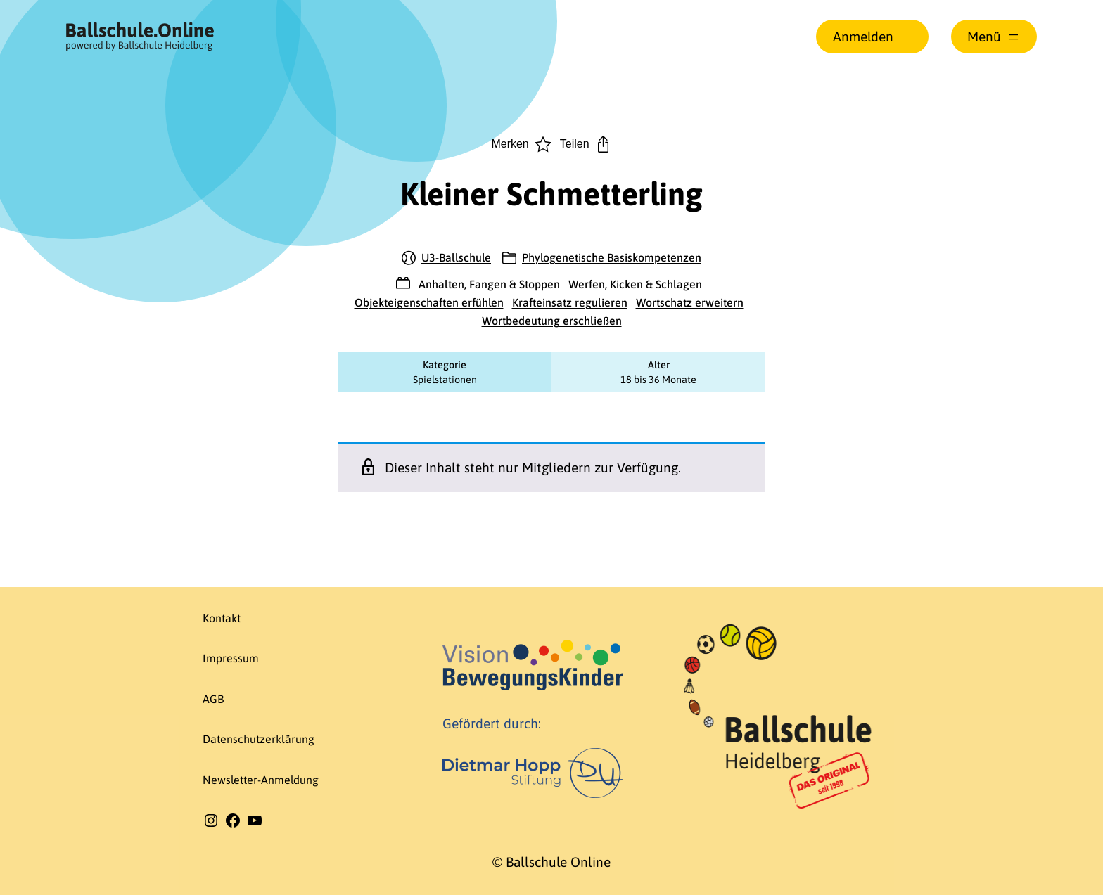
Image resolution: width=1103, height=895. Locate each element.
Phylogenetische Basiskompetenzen (611, 257)
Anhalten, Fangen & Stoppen (489, 284)
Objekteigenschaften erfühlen (429, 302)
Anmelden (863, 36)
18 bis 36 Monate (658, 379)
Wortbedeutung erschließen (552, 320)
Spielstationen (445, 379)
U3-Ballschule (456, 257)
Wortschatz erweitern (690, 302)
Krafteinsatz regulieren (569, 302)
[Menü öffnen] (994, 36)
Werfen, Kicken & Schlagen (635, 284)
